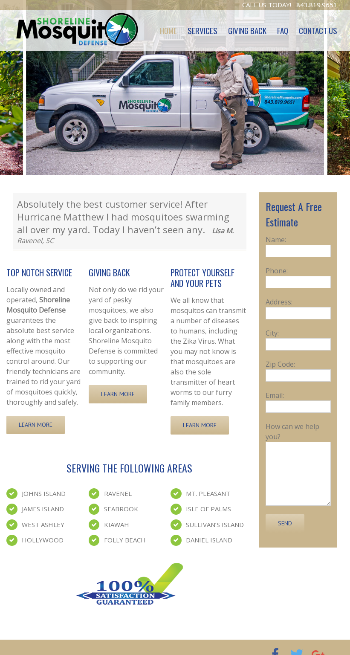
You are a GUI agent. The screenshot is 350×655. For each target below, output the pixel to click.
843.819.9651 (316, 4)
